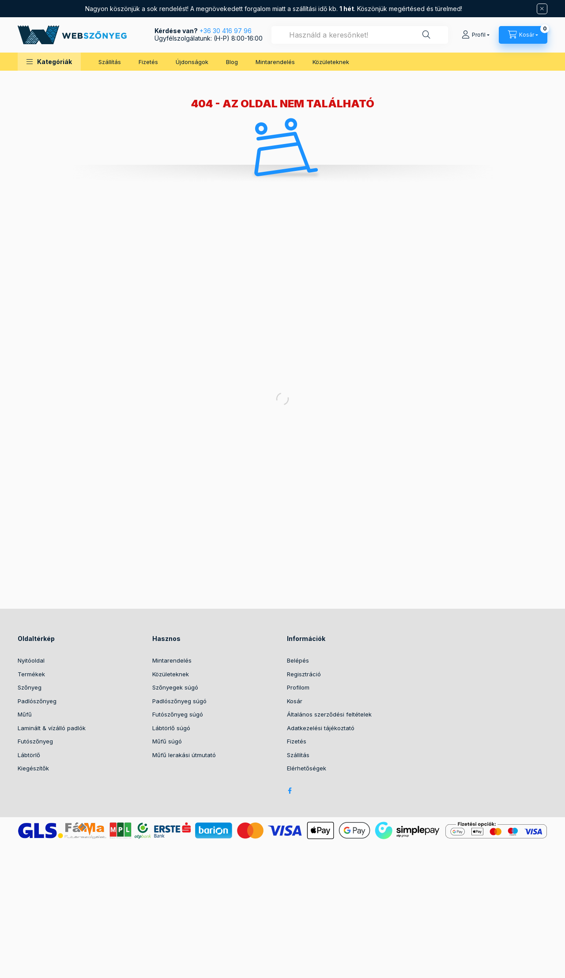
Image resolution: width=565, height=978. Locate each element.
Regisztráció (304, 674)
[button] (49, 62)
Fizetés (148, 61)
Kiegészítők (33, 768)
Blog (232, 61)
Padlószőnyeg (37, 701)
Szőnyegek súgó (175, 687)
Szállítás (109, 61)
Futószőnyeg (35, 741)
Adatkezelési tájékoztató (320, 728)
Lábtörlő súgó (171, 728)
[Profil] (475, 35)
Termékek (31, 674)
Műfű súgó (167, 741)
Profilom (298, 687)
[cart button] (523, 35)
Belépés (298, 660)
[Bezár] (542, 9)
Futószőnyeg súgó (177, 714)
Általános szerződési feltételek (329, 714)
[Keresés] (426, 35)
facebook (289, 791)
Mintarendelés (275, 61)
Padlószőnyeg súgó (179, 701)
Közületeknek (331, 61)
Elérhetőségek (306, 768)
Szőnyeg (29, 687)
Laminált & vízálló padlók (52, 728)
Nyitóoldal (31, 660)
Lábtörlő (29, 754)
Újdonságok (192, 61)
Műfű (25, 714)
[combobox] (359, 35)
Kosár (294, 701)
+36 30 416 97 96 (226, 30)
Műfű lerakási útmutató (184, 754)
